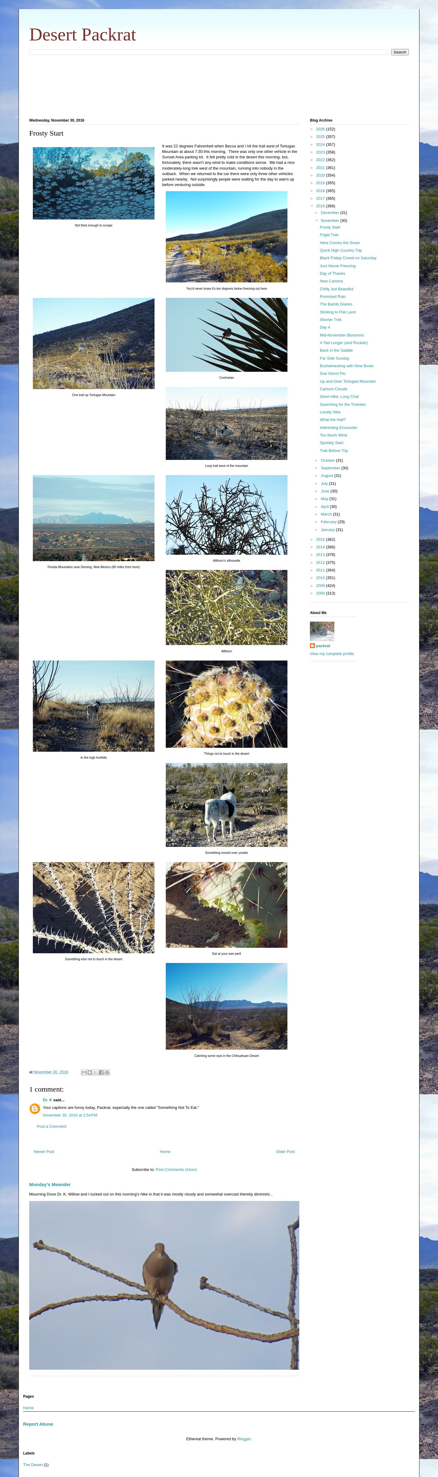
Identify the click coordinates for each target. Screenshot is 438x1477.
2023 (321, 152)
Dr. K (47, 1100)
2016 (321, 206)
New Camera (331, 281)
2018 (321, 190)
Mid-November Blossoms (342, 335)
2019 (321, 183)
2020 (321, 175)
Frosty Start (330, 227)
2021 (321, 167)
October (328, 460)
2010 (321, 577)
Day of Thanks (332, 273)
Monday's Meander (50, 1184)
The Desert (33, 1464)
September (331, 468)
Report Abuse (38, 1424)
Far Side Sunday (334, 358)
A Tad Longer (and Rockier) (344, 342)
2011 (321, 570)
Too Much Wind (333, 435)
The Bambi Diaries (336, 304)
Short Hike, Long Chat (339, 396)
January (328, 529)
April (325, 506)
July (325, 483)
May (325, 498)
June (326, 491)
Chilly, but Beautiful (336, 289)
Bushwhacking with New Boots (347, 366)
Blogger (244, 1439)
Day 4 (325, 327)
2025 (321, 136)
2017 (321, 198)
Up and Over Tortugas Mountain (348, 381)
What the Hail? (333, 419)
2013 (321, 554)
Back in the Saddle (336, 350)
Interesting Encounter (338, 427)
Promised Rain (333, 296)
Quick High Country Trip (341, 250)
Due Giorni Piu (333, 373)
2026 (321, 129)
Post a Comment (51, 1126)
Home (165, 1151)
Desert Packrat (82, 34)
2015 (321, 539)
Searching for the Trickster (343, 404)
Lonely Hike (330, 412)
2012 (321, 562)
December (330, 212)
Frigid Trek (329, 235)
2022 (321, 159)
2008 (321, 593)
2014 (321, 547)
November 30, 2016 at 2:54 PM (70, 1115)
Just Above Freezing (338, 266)
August (327, 475)
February (329, 521)
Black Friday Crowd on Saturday (348, 258)
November (330, 220)
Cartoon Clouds (333, 389)
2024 (321, 144)
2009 (321, 585)
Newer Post (44, 1151)
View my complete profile (332, 653)
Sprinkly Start (331, 442)
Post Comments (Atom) (176, 1169)
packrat (323, 646)
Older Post (285, 1151)
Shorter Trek (331, 319)
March (327, 514)
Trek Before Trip (334, 450)
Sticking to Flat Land (338, 312)
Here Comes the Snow (340, 242)
